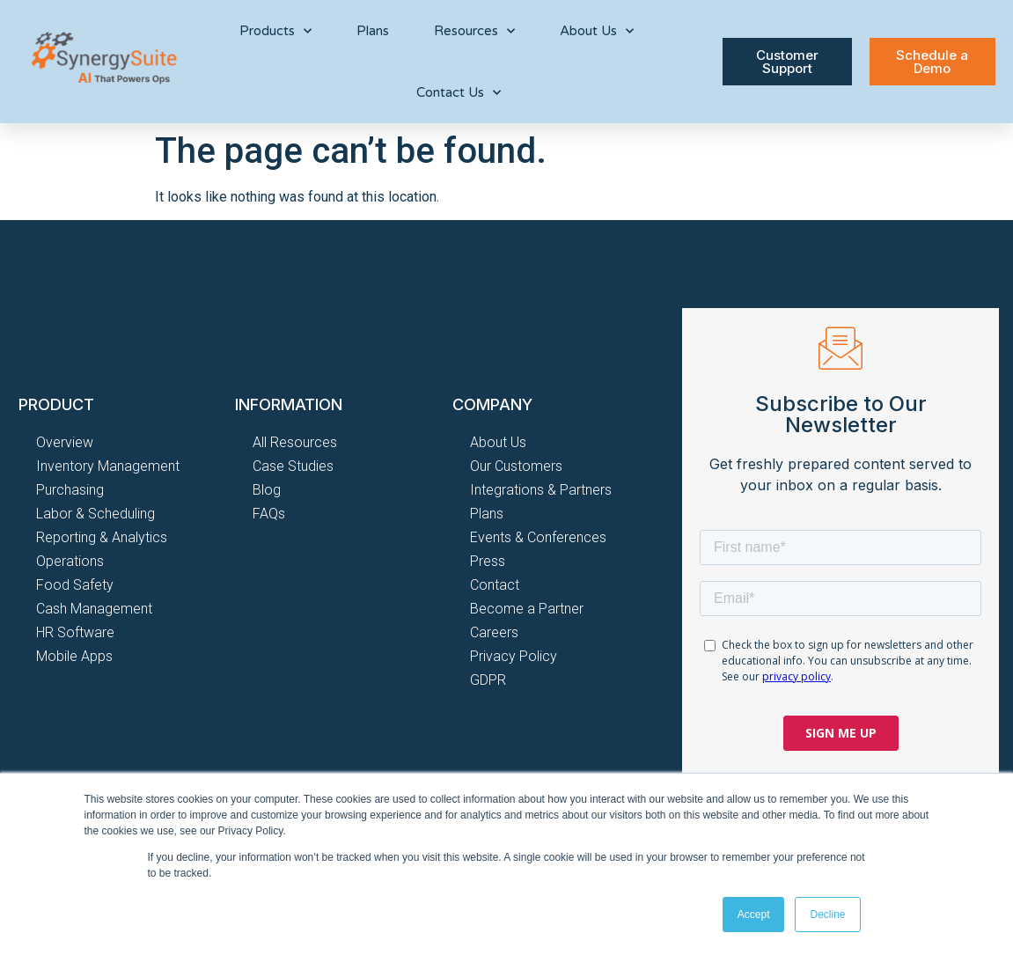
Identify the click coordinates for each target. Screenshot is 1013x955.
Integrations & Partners (541, 489)
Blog (267, 489)
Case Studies (293, 466)
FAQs (269, 513)
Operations (70, 561)
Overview (64, 442)
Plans (372, 31)
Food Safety (75, 585)
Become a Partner (527, 608)
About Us (597, 31)
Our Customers (516, 466)
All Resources (295, 442)
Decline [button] (827, 914)
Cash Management (94, 608)
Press (487, 561)
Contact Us (458, 93)
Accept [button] (754, 914)
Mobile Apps (74, 656)
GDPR (488, 680)
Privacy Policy (513, 656)
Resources (474, 31)
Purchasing (70, 489)
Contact (494, 585)
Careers (494, 632)
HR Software (75, 632)
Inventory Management (108, 466)
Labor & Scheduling (95, 513)
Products (275, 31)
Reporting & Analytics (101, 537)
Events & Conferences (538, 537)
